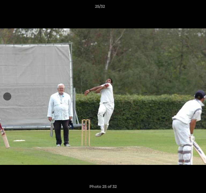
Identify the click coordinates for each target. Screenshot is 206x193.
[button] (186, 7)
